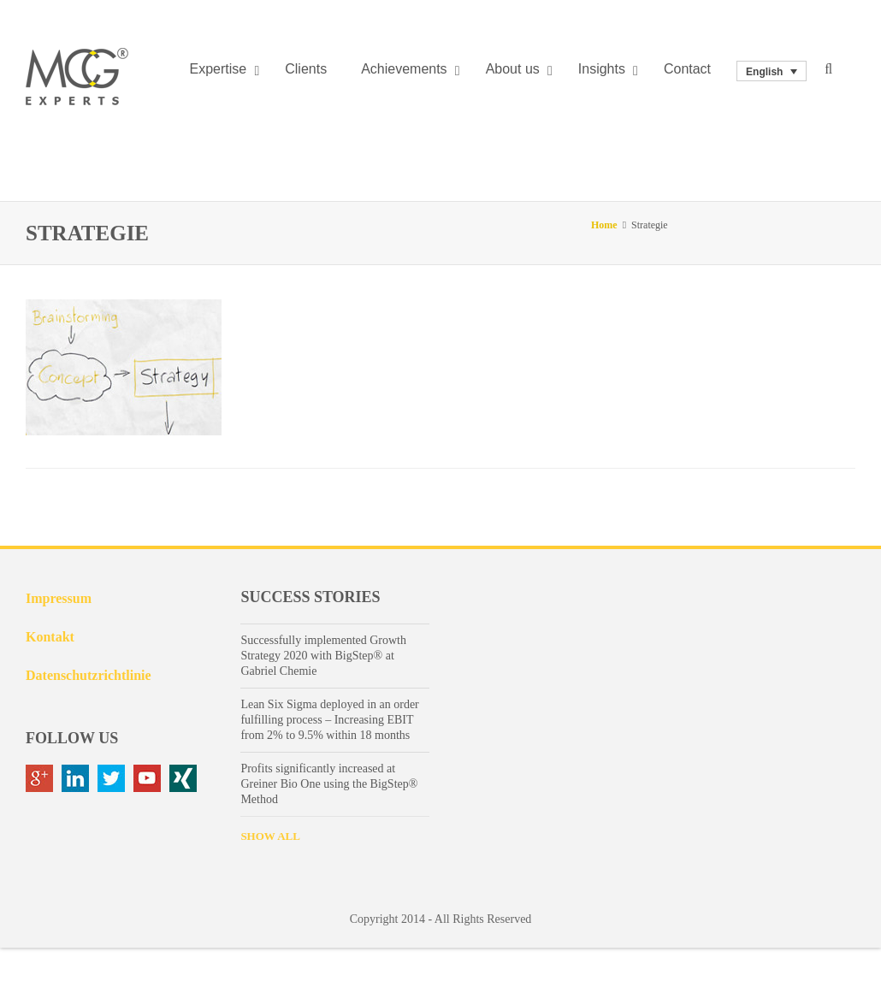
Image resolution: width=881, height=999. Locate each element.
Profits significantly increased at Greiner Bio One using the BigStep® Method (328, 784)
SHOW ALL (269, 836)
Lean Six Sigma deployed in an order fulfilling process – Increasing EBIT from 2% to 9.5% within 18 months (329, 720)
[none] (771, 71)
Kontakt (50, 637)
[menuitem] (771, 71)
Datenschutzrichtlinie (88, 675)
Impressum (59, 598)
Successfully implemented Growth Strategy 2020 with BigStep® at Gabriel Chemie (323, 655)
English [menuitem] (764, 71)
